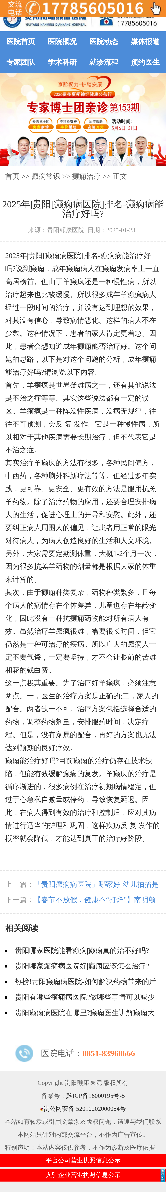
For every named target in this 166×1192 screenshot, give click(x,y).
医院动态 (103, 42)
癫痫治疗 (86, 176)
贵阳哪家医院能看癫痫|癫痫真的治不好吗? (82, 951)
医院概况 (62, 42)
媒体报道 (145, 42)
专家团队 (20, 62)
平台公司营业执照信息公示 (83, 1160)
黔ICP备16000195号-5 (95, 1095)
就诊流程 (103, 62)
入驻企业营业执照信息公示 (83, 1175)
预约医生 (145, 62)
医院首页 (20, 42)
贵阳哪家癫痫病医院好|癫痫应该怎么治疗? (82, 966)
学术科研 (62, 62)
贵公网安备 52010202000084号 (83, 1108)
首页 (12, 176)
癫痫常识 (45, 176)
